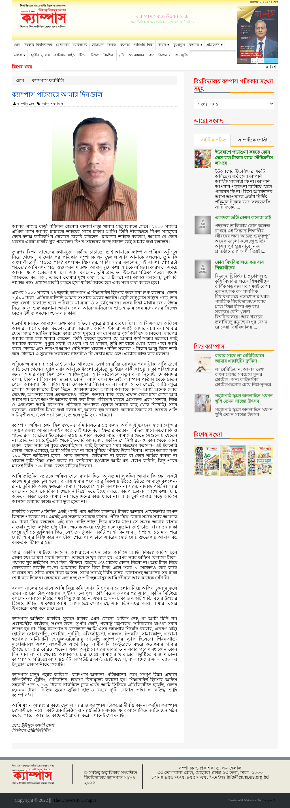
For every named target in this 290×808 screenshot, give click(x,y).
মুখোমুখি (179, 44)
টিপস (83, 55)
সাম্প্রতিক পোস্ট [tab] (253, 139)
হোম (17, 44)
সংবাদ (162, 44)
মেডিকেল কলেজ (103, 44)
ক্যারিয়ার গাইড (64, 55)
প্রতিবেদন (212, 44)
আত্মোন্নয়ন (136, 55)
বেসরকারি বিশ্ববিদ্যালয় (71, 44)
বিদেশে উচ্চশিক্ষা (102, 55)
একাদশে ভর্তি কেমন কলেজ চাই (243, 214)
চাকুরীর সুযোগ (39, 55)
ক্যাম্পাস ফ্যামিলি (48, 80)
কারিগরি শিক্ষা (143, 44)
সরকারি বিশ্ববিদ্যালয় (38, 44)
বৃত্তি (121, 55)
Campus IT (268, 800)
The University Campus (73, 800)
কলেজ (125, 44)
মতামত (194, 44)
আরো (18, 55)
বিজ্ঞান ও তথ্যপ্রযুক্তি (173, 55)
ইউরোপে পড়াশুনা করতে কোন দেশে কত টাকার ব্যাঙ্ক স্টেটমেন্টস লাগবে (244, 157)
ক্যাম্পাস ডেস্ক (23, 103)
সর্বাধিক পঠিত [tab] (214, 139)
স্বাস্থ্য (151, 55)
